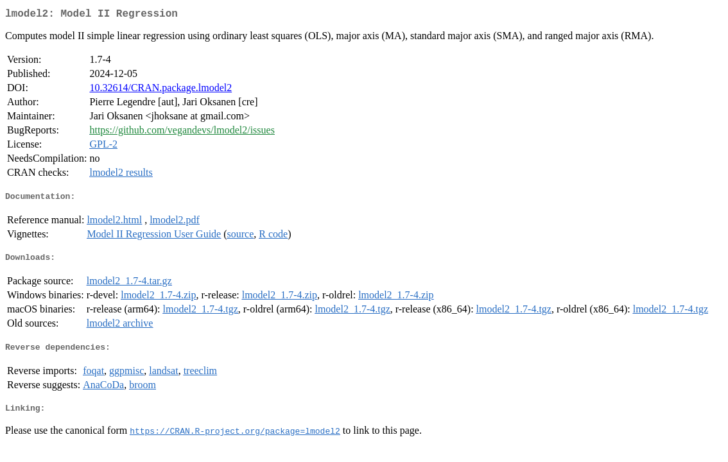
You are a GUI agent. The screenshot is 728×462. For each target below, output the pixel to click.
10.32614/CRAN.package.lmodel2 (160, 90)
